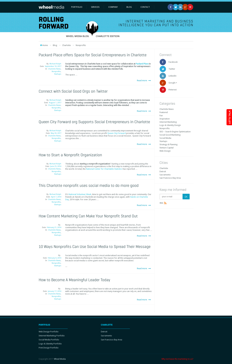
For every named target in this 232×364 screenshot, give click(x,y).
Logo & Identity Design (170, 125)
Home (45, 45)
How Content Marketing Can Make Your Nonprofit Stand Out (88, 216)
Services (95, 7)
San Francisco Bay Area (170, 178)
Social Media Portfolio (49, 339)
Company (113, 7)
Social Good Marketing (170, 135)
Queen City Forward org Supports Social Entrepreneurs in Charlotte (94, 121)
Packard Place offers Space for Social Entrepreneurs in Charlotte (92, 54)
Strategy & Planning (169, 144)
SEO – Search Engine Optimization (175, 131)
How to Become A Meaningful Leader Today (74, 279)
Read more (142, 80)
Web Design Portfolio (48, 331)
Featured (164, 112)
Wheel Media (60, 359)
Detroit (163, 171)
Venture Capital (167, 147)
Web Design (165, 151)
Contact (145, 7)
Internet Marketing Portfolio (52, 335)
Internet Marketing (168, 122)
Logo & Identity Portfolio (50, 343)
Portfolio (76, 7)
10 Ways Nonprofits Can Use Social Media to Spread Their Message (94, 246)
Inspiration (165, 119)
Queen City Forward (116, 133)
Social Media (165, 138)
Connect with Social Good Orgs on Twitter (73, 91)
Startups (57, 74)
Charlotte (66, 45)
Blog (129, 7)
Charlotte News (54, 69)
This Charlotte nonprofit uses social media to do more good (89, 185)
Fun (161, 115)
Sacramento (165, 174)
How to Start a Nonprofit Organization (70, 154)
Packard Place (142, 64)
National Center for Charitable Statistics (104, 169)
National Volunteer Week (80, 194)
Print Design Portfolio (48, 347)
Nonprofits (56, 71)
